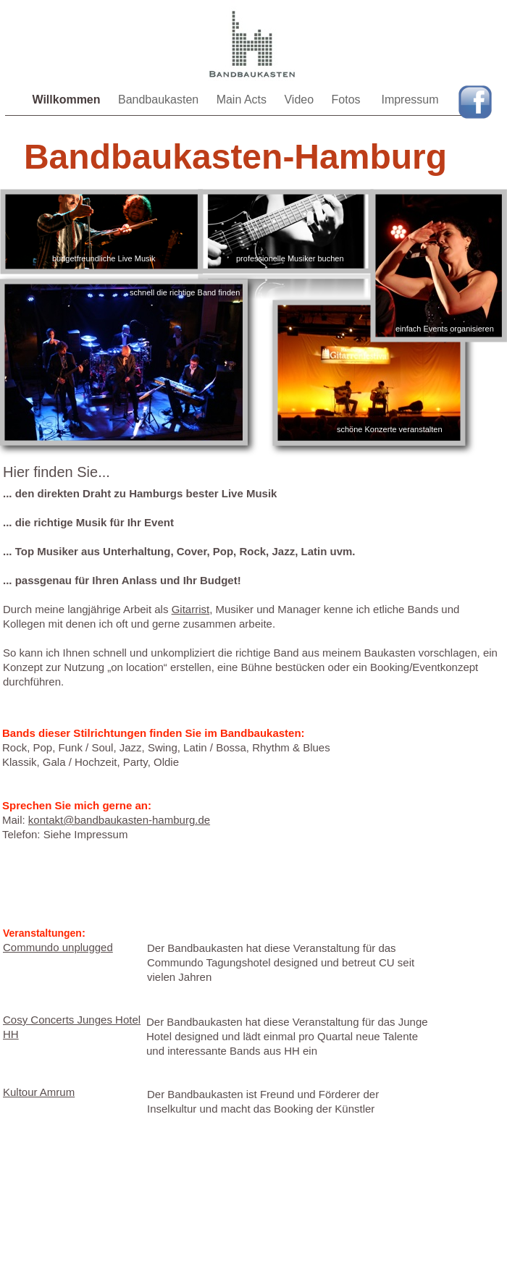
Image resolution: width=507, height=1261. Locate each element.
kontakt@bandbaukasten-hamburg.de (119, 820)
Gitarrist (191, 609)
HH (11, 1034)
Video (300, 99)
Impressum (409, 99)
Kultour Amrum (39, 1092)
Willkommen (68, 99)
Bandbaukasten (160, 99)
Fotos (349, 99)
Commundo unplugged (58, 947)
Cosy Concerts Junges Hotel (72, 1019)
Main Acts (243, 99)
